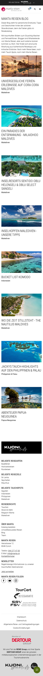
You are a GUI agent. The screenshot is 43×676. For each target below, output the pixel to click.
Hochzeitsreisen (7, 467)
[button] (35, 9)
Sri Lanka (5, 477)
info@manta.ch (13, 553)
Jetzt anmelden (7, 571)
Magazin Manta (7, 513)
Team (3, 535)
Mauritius (5, 483)
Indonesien (5, 494)
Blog (3, 533)
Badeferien (5, 464)
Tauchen (4, 507)
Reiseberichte (8, 504)
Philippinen (5, 496)
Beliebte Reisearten (11, 460)
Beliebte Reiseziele (11, 474)
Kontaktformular (8, 556)
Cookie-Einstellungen (21, 628)
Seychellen (5, 480)
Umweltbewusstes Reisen (11, 530)
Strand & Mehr (7, 510)
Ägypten (4, 491)
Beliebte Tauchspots (12, 488)
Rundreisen (5, 469)
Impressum (21, 617)
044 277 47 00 (14, 551)
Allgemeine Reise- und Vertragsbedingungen (21, 624)
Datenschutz (22, 621)
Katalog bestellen (8, 527)
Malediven (5, 499)
